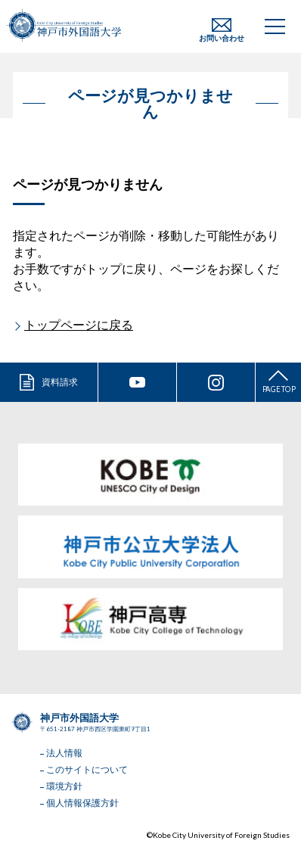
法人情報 (64, 752)
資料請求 (60, 382)
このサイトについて (87, 769)
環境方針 (64, 786)
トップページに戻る (78, 324)
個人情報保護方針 (82, 802)
